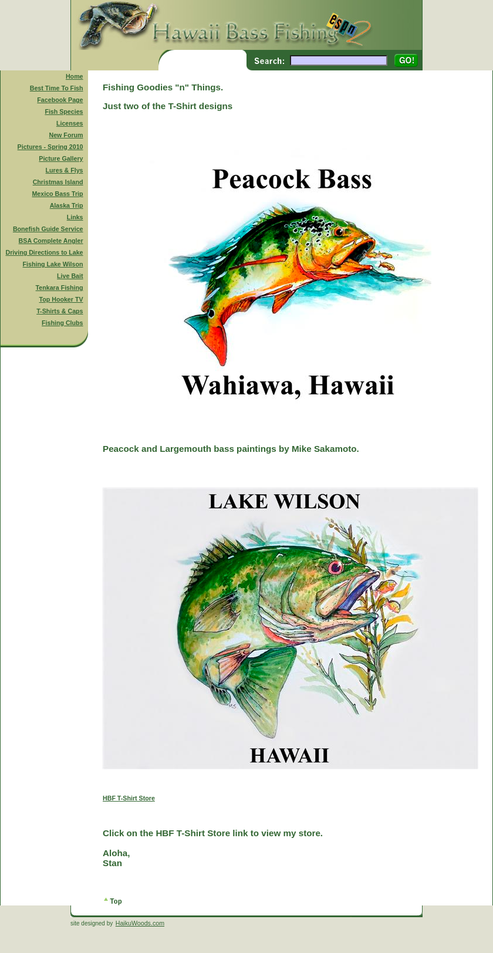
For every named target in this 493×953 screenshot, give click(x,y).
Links (75, 217)
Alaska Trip (66, 205)
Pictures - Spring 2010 (50, 146)
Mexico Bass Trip (57, 193)
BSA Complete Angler (51, 240)
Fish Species (64, 111)
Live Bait (70, 275)
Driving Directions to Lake (44, 252)
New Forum (66, 134)
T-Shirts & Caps (59, 311)
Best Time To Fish (56, 88)
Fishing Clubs (62, 322)
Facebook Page (60, 99)
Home (74, 76)
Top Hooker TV (61, 299)
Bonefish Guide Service (48, 228)
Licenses (69, 123)
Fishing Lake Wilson (53, 264)
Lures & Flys (64, 170)
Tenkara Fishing (59, 287)
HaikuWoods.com (140, 923)
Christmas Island (58, 181)
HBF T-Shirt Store (129, 798)
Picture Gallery (61, 158)
